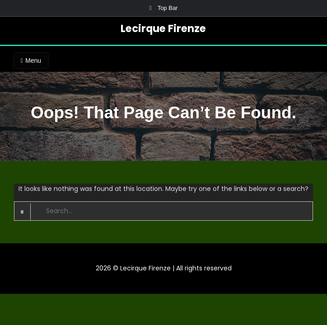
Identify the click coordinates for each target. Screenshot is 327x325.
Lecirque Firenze (163, 28)
